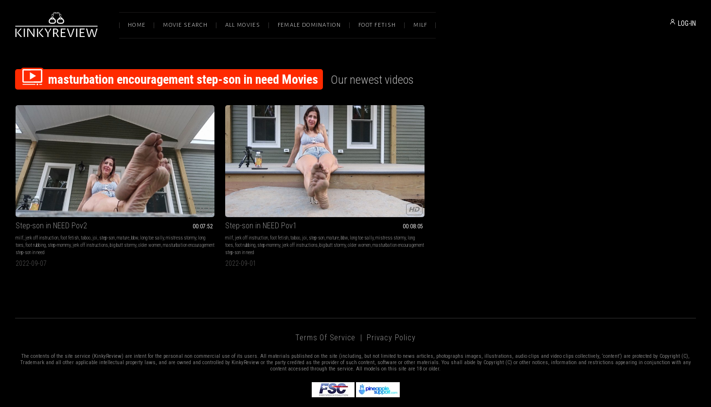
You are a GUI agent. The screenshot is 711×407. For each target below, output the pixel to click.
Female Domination (309, 25)
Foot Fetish (377, 25)
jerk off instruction (41, 197)
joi (94, 197)
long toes (81, 204)
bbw (134, 197)
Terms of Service (325, 304)
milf (19, 197)
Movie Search (185, 25)
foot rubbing (101, 204)
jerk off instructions (33, 212)
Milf (420, 25)
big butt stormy (66, 212)
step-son (107, 197)
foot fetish (69, 197)
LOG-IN (687, 23)
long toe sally (27, 204)
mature (123, 197)
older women (92, 212)
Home (136, 25)
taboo (85, 197)
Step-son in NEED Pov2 (51, 185)
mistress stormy (56, 204)
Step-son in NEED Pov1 (189, 185)
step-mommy (125, 204)
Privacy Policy (391, 304)
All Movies (242, 25)
